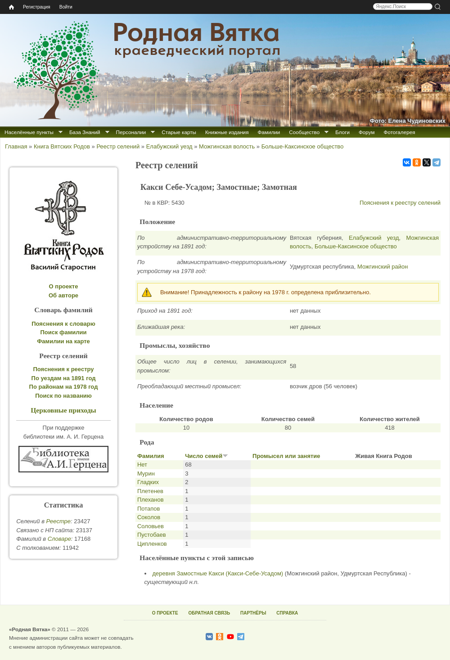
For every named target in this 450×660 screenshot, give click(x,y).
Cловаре (59, 538)
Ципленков (152, 543)
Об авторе (63, 295)
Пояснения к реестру (63, 369)
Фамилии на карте (63, 341)
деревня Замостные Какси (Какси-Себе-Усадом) (218, 573)
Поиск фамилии (63, 332)
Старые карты (179, 132)
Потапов (148, 508)
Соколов (148, 517)
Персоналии (131, 132)
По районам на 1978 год (63, 386)
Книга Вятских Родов (62, 146)
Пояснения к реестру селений (400, 202)
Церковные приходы (63, 410)
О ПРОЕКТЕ (165, 613)
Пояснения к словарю (63, 323)
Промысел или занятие (286, 456)
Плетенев (150, 491)
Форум (367, 132)
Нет (142, 464)
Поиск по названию (63, 395)
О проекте (63, 286)
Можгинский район (382, 266)
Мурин (146, 473)
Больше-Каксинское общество (302, 146)
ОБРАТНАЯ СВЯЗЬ (209, 613)
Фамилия (150, 456)
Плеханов (150, 499)
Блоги (342, 132)
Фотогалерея (399, 132)
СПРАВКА (287, 613)
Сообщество (304, 132)
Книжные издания (226, 132)
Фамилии (268, 132)
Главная (16, 146)
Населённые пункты (29, 132)
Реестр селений (118, 146)
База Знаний (84, 132)
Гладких (148, 482)
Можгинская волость (227, 146)
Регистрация (36, 6)
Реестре (58, 521)
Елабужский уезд (169, 146)
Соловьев (150, 526)
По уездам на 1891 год (64, 378)
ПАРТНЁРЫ (253, 613)
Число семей (206, 456)
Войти (65, 6)
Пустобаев (151, 534)
